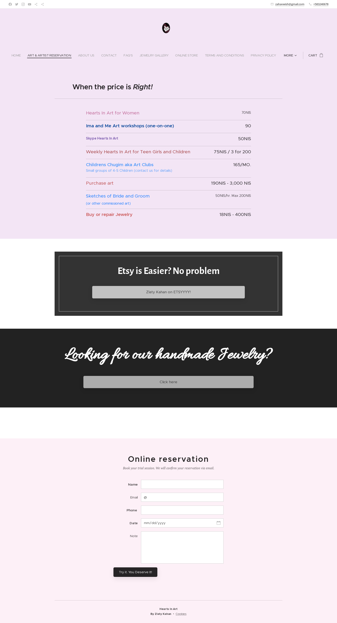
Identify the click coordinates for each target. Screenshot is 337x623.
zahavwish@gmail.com (289, 4)
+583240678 (320, 4)
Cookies (181, 614)
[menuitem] (14, 55)
